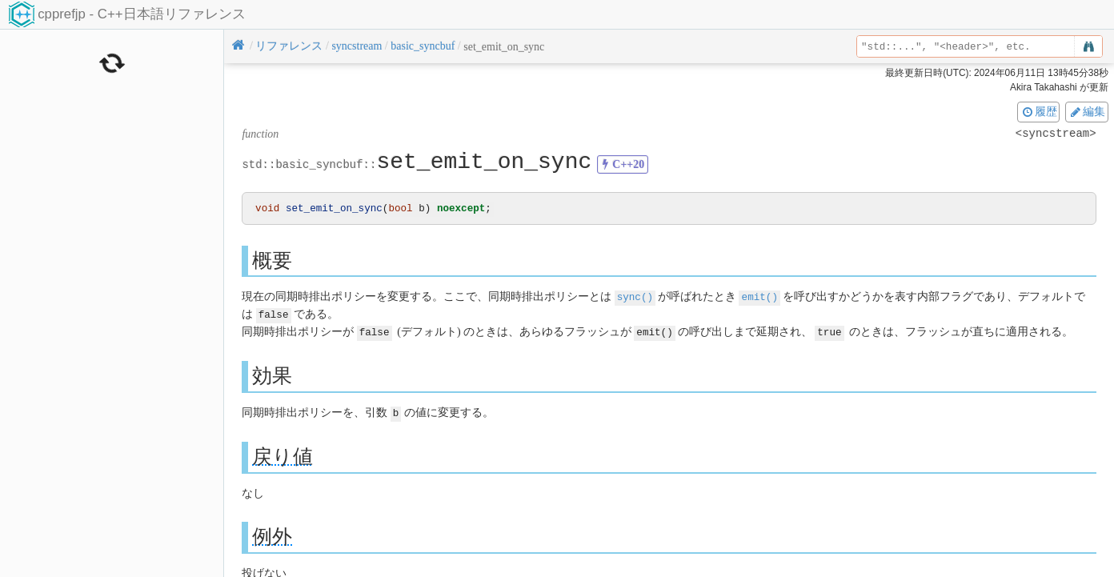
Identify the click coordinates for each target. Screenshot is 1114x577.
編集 (1086, 111)
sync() (635, 297)
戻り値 (282, 455)
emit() (760, 297)
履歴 (1038, 111)
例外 (272, 535)
